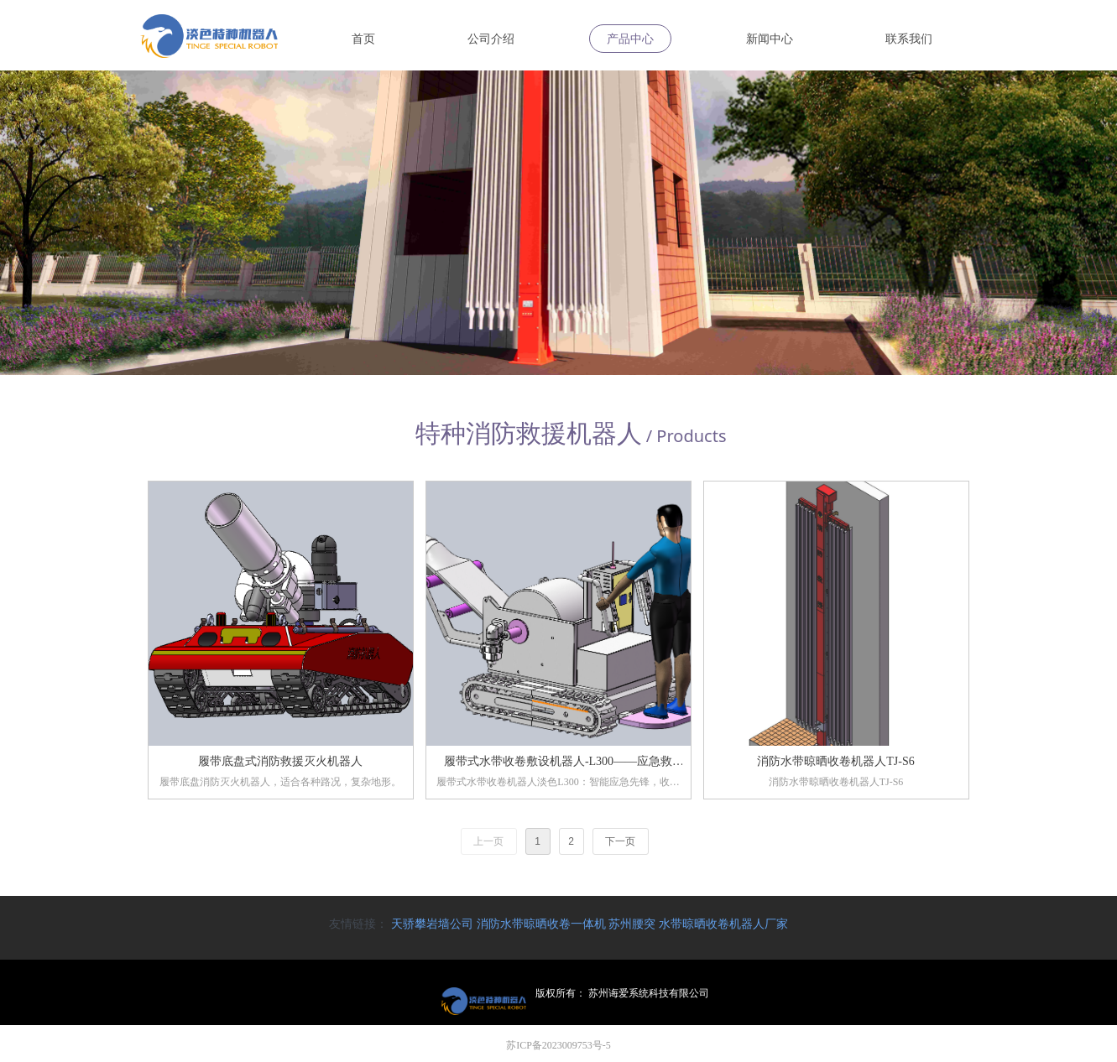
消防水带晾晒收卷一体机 (541, 923)
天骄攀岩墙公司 (432, 923)
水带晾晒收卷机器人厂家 (723, 923)
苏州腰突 (631, 923)
